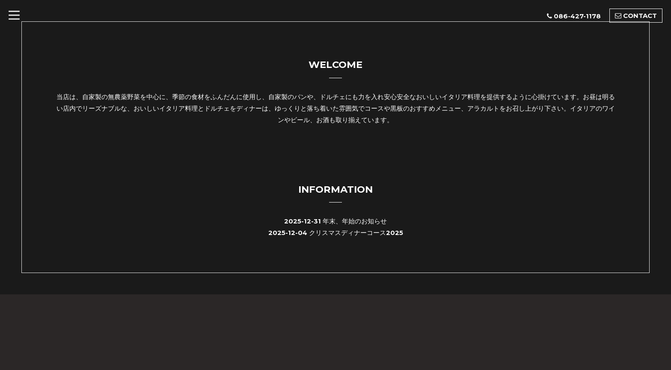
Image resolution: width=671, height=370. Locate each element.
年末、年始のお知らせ (355, 221)
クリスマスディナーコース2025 (356, 233)
